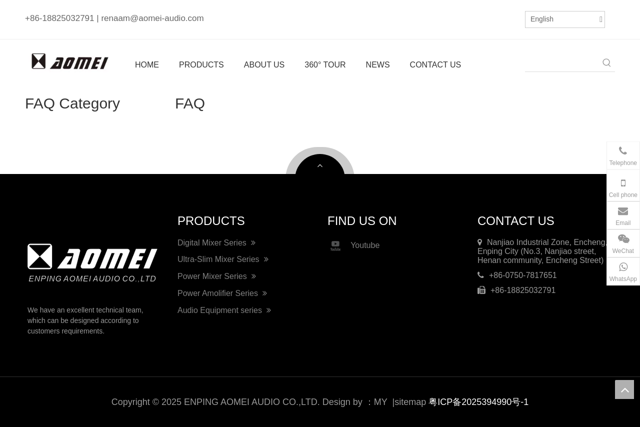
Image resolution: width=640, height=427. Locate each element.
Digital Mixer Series (217, 242)
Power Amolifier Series (222, 293)
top (624, 389)
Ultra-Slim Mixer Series (223, 259)
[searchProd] (562, 64)
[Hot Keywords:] (607, 64)
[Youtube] (504, 18)
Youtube (354, 246)
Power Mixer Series (217, 276)
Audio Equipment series (224, 310)
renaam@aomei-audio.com (152, 18)
